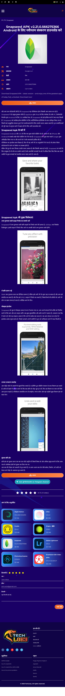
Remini (35, 682)
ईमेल (3, 589)
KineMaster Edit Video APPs (52, 561)
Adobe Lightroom (53, 545)
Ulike (48, 516)
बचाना (32, 105)
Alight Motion (20, 516)
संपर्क (34, 644)
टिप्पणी (3, 597)
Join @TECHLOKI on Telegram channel (32, 486)
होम (2, 22)
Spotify (35, 686)
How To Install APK (7, 671)
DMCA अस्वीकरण (37, 655)
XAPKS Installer (6, 668)
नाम (2, 582)
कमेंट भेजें (58, 613)
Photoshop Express (22, 561)
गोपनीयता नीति (36, 651)
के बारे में (35, 640)
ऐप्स (5, 22)
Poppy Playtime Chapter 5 (41, 668)
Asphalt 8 (36, 671)
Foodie (17, 531)
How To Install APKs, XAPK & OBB (12, 675)
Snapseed (18, 545)
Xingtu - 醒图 (51, 531)
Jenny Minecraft (38, 675)
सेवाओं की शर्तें (36, 647)
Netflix (35, 679)
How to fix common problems (11, 679)
